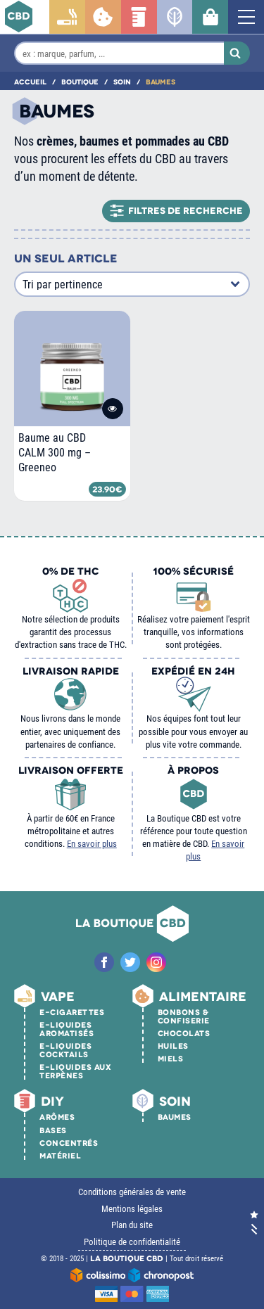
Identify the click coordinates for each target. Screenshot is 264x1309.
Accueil (30, 82)
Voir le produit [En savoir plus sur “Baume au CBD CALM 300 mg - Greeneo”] (112, 408)
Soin (122, 82)
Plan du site (132, 1224)
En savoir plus (92, 843)
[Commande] (132, 284)
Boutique (80, 82)
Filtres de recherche (176, 210)
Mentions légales (132, 1208)
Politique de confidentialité (132, 1241)
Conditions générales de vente (132, 1191)
